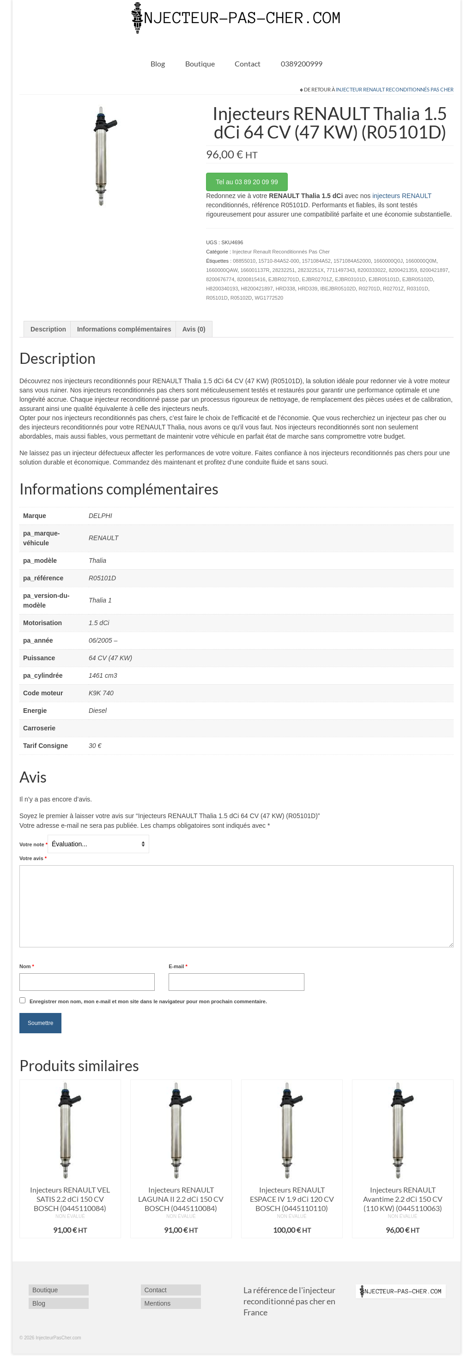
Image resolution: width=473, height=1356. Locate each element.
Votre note (33, 844)
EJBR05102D (417, 279)
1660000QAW (221, 270)
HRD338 (285, 288)
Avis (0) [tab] (194, 329)
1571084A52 (316, 261)
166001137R (254, 270)
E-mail (178, 966)
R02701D (369, 288)
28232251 (284, 270)
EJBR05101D (384, 279)
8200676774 (220, 279)
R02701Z (393, 288)
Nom (26, 966)
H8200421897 (257, 288)
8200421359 (403, 270)
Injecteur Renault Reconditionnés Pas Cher (395, 89)
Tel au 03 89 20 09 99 (247, 182)
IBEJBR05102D (338, 288)
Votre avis (33, 858)
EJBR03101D (350, 279)
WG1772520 (269, 298)
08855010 (244, 261)
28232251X (311, 270)
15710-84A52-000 (278, 261)
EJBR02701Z (317, 279)
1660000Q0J (388, 261)
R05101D (216, 298)
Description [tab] (48, 329)
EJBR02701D (283, 279)
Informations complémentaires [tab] (124, 329)
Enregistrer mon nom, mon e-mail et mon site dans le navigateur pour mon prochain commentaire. (148, 1001)
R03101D (417, 288)
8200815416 (251, 279)
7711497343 (341, 270)
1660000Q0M (421, 261)
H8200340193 (222, 288)
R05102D (241, 298)
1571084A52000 (352, 261)
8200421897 (434, 270)
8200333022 (372, 270)
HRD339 (307, 288)
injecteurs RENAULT (401, 195)
